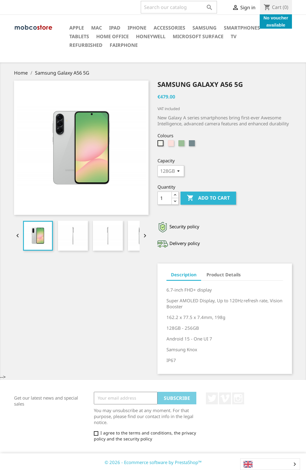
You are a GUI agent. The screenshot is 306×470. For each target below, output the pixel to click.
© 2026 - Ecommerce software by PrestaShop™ (153, 462)
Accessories (169, 27)
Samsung (204, 27)
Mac (96, 27)
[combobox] (270, 464)
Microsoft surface (198, 36)
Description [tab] (184, 275)
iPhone (137, 27)
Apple (76, 27)
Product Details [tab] (223, 275)
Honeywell (151, 36)
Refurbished (85, 45)
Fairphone (124, 45)
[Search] (179, 7)
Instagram (238, 398)
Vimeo (225, 398)
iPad (114, 27)
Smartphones (242, 27)
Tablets (79, 36)
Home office (112, 36)
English (256, 464)
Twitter (212, 398)
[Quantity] (164, 198)
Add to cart (208, 198)
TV (233, 36)
